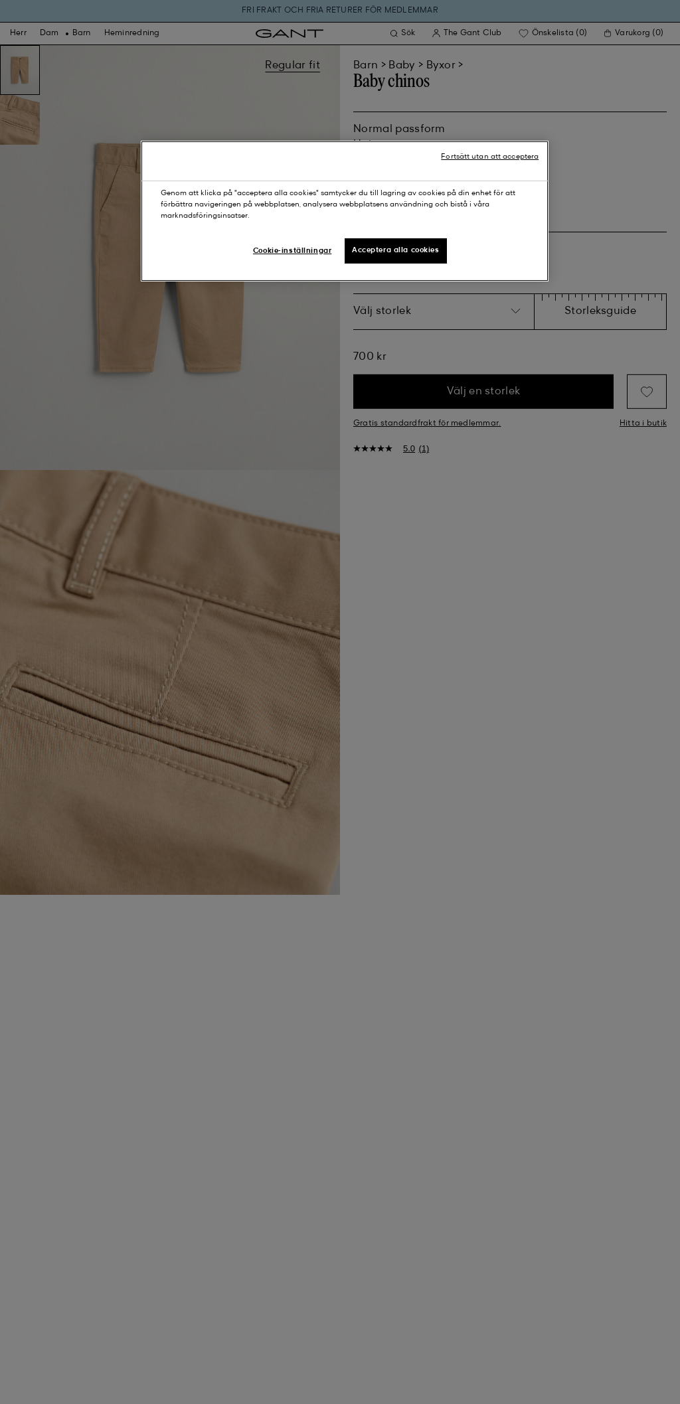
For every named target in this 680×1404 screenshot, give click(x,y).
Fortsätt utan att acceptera (490, 156)
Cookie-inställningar (292, 251)
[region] (345, 211)
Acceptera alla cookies (396, 250)
